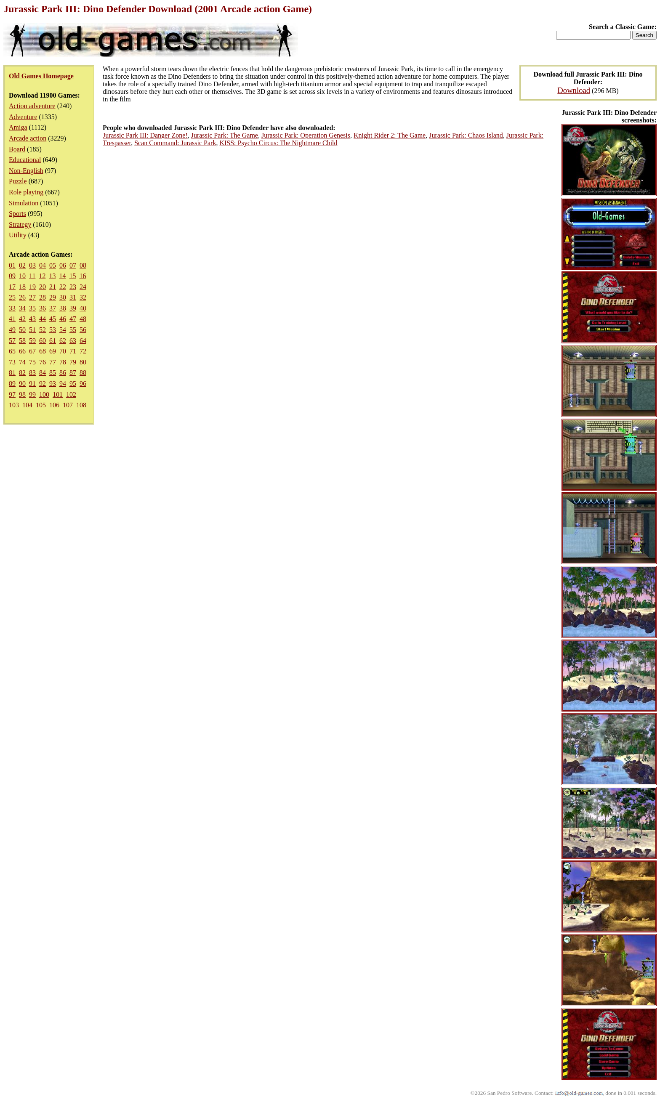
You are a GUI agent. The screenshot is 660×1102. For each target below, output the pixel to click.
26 (22, 297)
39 (72, 308)
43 (32, 318)
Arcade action (27, 138)
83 (32, 372)
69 (52, 351)
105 (41, 405)
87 (72, 372)
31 (72, 297)
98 (22, 394)
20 (42, 286)
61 (52, 340)
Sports (17, 213)
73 (12, 362)
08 (83, 265)
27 (32, 297)
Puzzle (18, 181)
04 (42, 265)
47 (72, 318)
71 (72, 351)
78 (62, 362)
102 (71, 394)
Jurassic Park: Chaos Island (466, 135)
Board (17, 149)
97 (12, 394)
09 (12, 275)
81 (12, 372)
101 (58, 394)
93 (52, 383)
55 (72, 329)
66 (22, 351)
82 (22, 372)
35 (32, 308)
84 (42, 372)
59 (32, 340)
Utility (18, 235)
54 (62, 329)
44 (42, 318)
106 (54, 405)
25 (12, 297)
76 (42, 362)
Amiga (18, 127)
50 (22, 329)
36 (42, 308)
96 (83, 383)
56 (83, 329)
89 (12, 383)
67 (32, 351)
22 (62, 286)
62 (62, 340)
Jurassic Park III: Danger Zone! (145, 135)
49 (12, 329)
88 (83, 372)
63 (72, 340)
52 (42, 329)
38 (62, 308)
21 (52, 286)
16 (82, 275)
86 (62, 372)
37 (52, 308)
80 (83, 362)
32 (83, 297)
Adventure (23, 116)
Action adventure (32, 105)
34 (22, 308)
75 (32, 362)
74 (22, 362)
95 (72, 383)
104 (27, 405)
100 (44, 394)
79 (72, 362)
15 (72, 275)
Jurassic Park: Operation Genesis (305, 135)
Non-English (26, 170)
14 (62, 275)
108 (81, 405)
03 (32, 265)
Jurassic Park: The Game (224, 135)
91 (32, 383)
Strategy (20, 224)
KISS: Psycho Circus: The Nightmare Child (278, 142)
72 (83, 351)
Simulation (23, 203)
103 (14, 405)
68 (42, 351)
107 (68, 405)
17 (12, 286)
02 (22, 265)
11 (32, 275)
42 (22, 318)
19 (32, 286)
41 (12, 318)
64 (83, 340)
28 (42, 297)
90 (22, 383)
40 (83, 308)
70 (62, 351)
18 (22, 286)
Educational (25, 159)
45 (52, 318)
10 (22, 275)
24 (83, 286)
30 (62, 297)
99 (32, 394)
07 (72, 265)
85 (52, 372)
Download (573, 90)
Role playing (26, 192)
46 (62, 318)
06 (62, 265)
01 (12, 265)
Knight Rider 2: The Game (390, 135)
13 (52, 275)
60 (42, 340)
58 (22, 340)
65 (12, 351)
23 (72, 286)
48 (83, 318)
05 (52, 265)
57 (12, 340)
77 (52, 362)
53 (52, 329)
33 (12, 308)
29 (52, 297)
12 (42, 275)
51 (32, 329)
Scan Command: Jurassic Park (175, 142)
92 (42, 383)
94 (62, 383)
